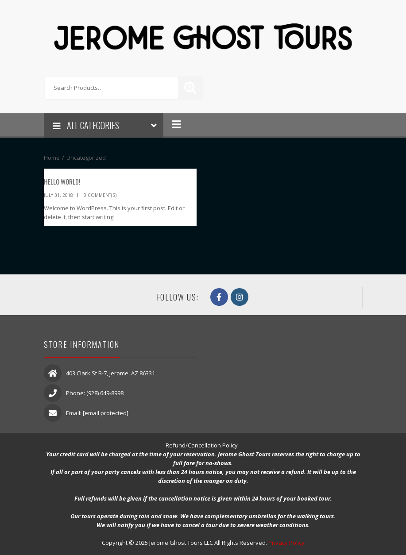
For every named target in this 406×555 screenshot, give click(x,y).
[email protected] (105, 413)
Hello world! (62, 181)
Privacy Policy (286, 543)
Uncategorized (86, 158)
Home (52, 158)
